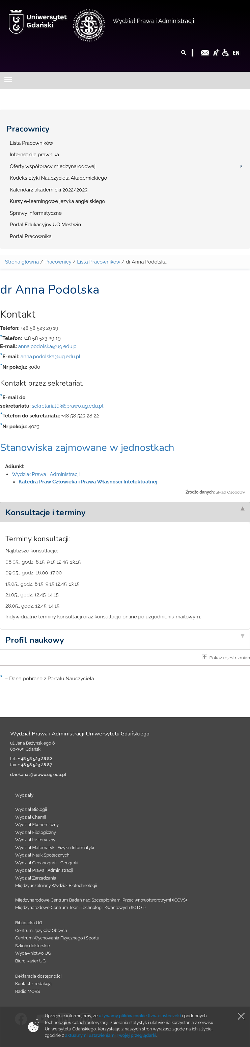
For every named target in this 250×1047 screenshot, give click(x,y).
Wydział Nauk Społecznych (42, 855)
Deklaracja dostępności (38, 976)
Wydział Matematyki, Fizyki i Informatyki (54, 847)
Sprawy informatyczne (36, 213)
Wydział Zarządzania (35, 878)
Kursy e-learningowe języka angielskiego (57, 201)
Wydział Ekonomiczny (37, 824)
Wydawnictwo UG (33, 953)
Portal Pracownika (31, 236)
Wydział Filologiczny (35, 832)
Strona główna (22, 262)
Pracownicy (28, 128)
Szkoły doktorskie (32, 945)
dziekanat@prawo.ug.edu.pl (38, 774)
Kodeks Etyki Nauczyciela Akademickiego (58, 178)
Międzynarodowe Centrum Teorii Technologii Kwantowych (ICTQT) (80, 907)
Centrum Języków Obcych (41, 930)
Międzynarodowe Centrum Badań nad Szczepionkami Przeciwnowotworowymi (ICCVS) (101, 900)
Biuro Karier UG (30, 960)
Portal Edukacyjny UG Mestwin (45, 225)
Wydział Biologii (31, 809)
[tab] (125, 512)
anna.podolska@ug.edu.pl (48, 346)
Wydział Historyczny (35, 839)
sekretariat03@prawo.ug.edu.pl (67, 406)
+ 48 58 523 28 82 (35, 758)
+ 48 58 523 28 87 (35, 764)
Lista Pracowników (31, 143)
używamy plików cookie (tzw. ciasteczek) (140, 1015)
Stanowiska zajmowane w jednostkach (87, 448)
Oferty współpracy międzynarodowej (52, 166)
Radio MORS (27, 991)
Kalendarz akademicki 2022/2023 (48, 190)
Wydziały (24, 795)
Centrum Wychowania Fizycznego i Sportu (57, 937)
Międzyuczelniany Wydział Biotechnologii (56, 885)
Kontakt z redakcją (33, 983)
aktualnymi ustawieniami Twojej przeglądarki (110, 1035)
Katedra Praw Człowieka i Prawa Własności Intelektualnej (88, 482)
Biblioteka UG (28, 922)
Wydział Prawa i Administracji (153, 20)
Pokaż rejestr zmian (226, 657)
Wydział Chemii (30, 817)
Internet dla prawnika (34, 155)
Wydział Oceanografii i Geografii (46, 862)
